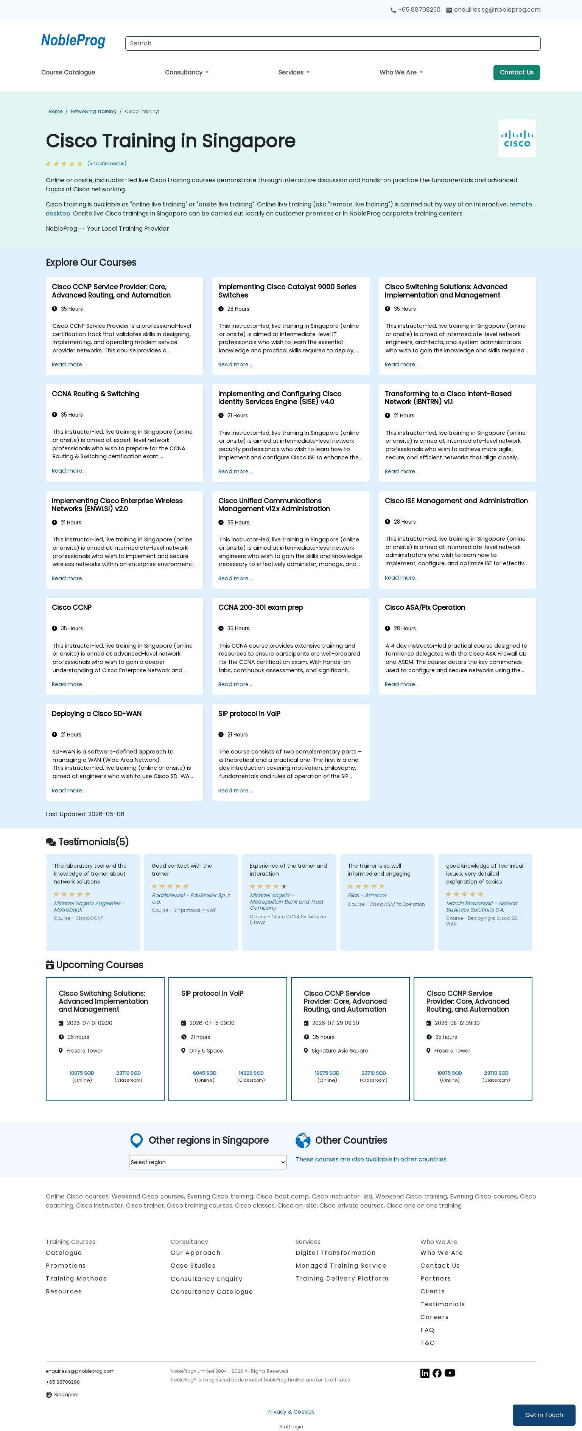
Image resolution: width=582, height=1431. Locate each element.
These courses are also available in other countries (371, 1159)
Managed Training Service (341, 1265)
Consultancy (184, 72)
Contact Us (517, 72)
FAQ (427, 1330)
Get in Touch (544, 1415)
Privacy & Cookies (291, 1411)
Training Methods (76, 1278)
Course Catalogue (68, 72)
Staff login (291, 1426)
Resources (64, 1291)
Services (292, 72)
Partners (435, 1278)
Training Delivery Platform (342, 1278)
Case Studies (193, 1265)
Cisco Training (142, 111)
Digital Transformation (336, 1252)
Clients (432, 1291)
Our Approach (196, 1252)
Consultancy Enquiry (207, 1279)
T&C (427, 1342)
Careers (434, 1317)
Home (55, 111)
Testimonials (442, 1304)
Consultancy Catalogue (212, 1291)
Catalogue (64, 1252)
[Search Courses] (333, 43)
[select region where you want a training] (207, 1162)
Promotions (66, 1265)
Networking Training (94, 111)
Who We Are (399, 72)
